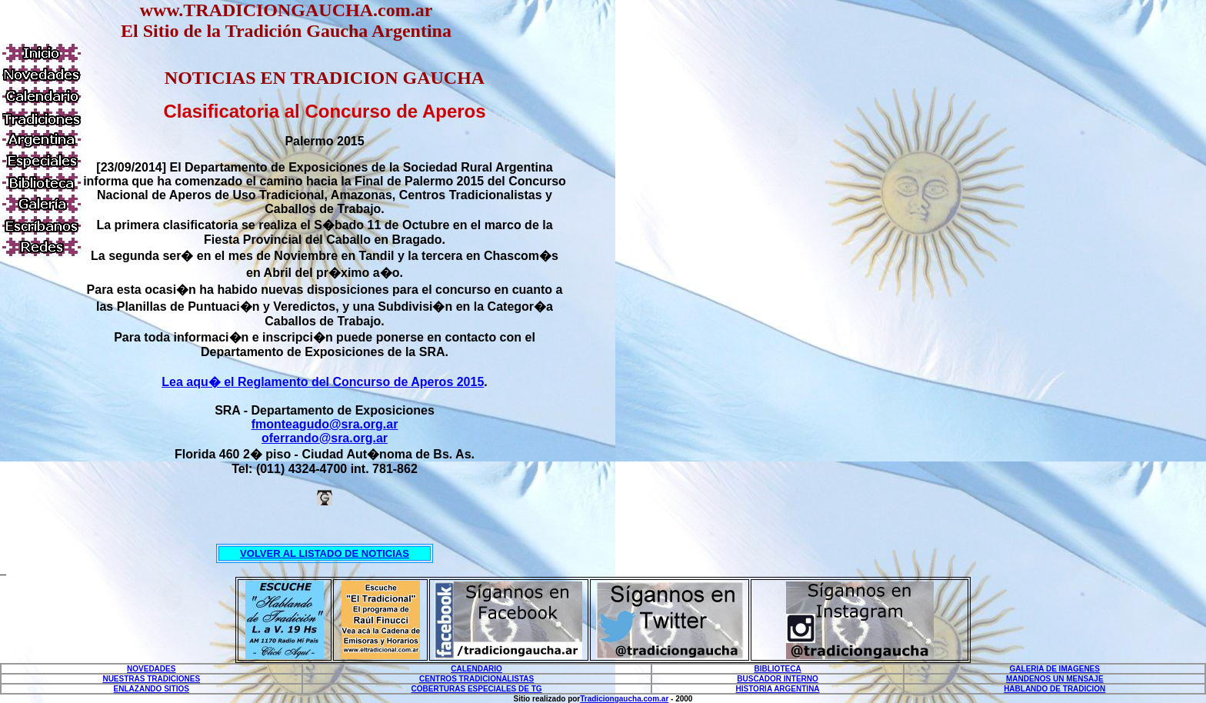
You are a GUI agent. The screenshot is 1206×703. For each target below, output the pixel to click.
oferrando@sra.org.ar (325, 438)
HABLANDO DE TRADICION (1054, 689)
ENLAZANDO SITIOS (151, 689)
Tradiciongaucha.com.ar (624, 699)
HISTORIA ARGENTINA (778, 689)
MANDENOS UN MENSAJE (1055, 679)
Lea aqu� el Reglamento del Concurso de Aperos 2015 (323, 381)
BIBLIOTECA (778, 669)
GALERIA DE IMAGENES (1055, 669)
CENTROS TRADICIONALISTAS (476, 679)
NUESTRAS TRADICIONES (151, 679)
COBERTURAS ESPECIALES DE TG (476, 689)
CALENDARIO (476, 669)
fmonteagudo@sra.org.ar (325, 424)
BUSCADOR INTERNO (777, 679)
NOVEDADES (151, 669)
